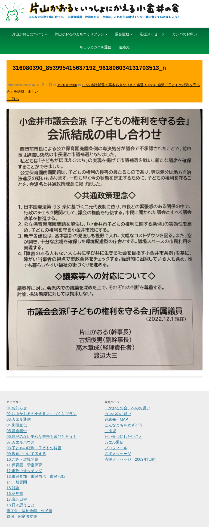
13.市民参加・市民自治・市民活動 (36, 476)
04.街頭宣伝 (17, 425)
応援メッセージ (152, 34)
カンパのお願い (184, 34)
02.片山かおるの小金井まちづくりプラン (41, 413)
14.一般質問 (17, 482)
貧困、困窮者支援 (22, 516)
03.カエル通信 (19, 419)
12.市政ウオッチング (24, 471)
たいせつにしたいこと (123, 436)
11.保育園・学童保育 (24, 465)
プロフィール (115, 448)
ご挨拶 (110, 431)
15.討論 (13, 488)
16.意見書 (15, 493)
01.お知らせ (17, 408)
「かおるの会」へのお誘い (127, 408)
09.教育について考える (26, 453)
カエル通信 (114, 442)
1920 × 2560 (67, 85)
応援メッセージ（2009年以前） (131, 459)
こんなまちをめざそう (123, 425)
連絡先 (124, 47)
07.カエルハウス (21, 442)
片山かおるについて (28, 34)
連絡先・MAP (116, 419)
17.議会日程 (17, 499)
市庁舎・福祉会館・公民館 (29, 511)
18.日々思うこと (21, 505)
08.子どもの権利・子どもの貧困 (34, 448)
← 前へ (13, 98)
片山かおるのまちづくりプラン (79, 34)
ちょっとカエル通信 (95, 47)
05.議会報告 (17, 431)
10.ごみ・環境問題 (22, 459)
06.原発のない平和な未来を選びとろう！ (41, 436)
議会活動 (122, 34)
